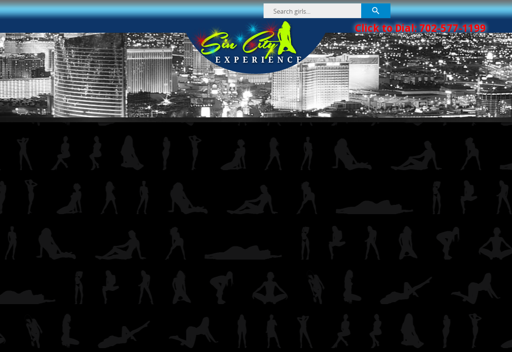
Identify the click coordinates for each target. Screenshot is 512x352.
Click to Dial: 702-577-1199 (420, 28)
